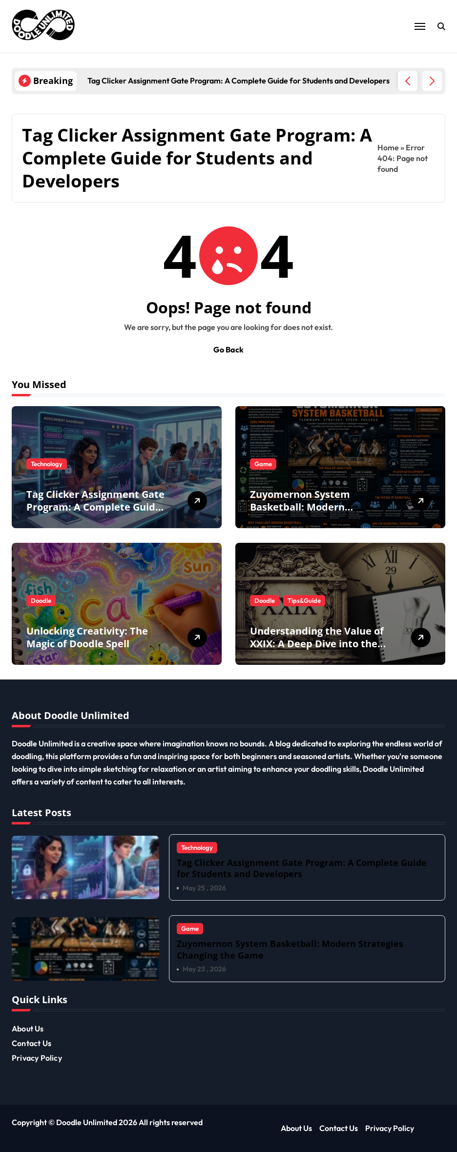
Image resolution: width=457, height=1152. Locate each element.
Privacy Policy (37, 1058)
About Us (28, 1028)
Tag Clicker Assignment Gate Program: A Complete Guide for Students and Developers (95, 507)
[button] (432, 81)
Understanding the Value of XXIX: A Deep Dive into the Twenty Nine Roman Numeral (317, 650)
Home (388, 147)
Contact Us (31, 1043)
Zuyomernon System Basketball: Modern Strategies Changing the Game (308, 513)
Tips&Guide (304, 600)
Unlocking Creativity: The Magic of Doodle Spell (87, 637)
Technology (46, 464)
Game (263, 464)
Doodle (41, 600)
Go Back (228, 349)
